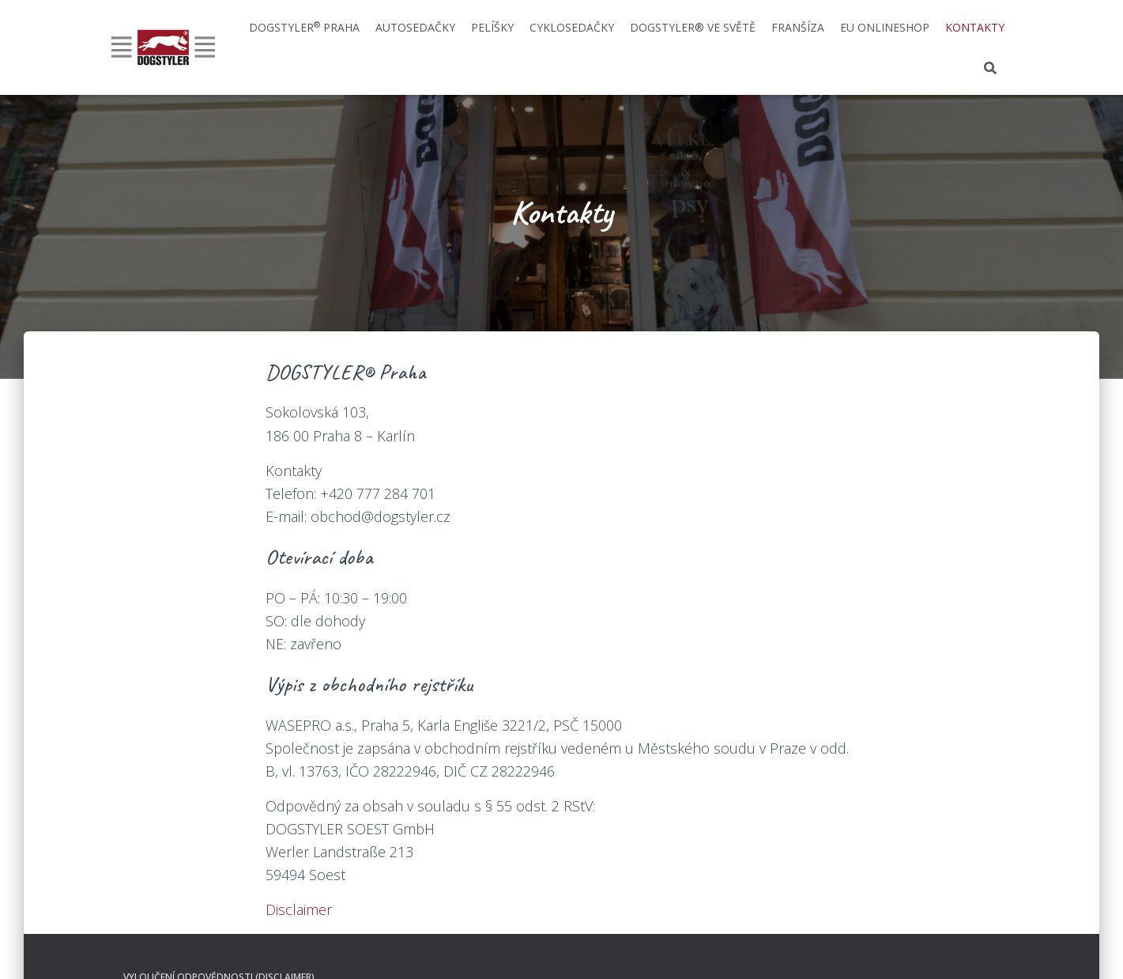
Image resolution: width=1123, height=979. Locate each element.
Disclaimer (299, 909)
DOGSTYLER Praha (304, 27)
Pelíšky (492, 27)
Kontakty (974, 27)
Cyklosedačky (571, 27)
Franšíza (797, 27)
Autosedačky (415, 27)
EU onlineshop (884, 27)
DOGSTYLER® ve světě (693, 27)
